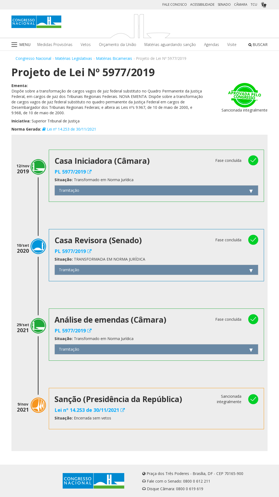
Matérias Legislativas (73, 58)
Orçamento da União (117, 44)
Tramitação (69, 190)
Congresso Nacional (33, 58)
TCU (254, 4)
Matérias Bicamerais (114, 58)
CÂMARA (240, 4)
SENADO (224, 4)
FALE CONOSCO (174, 4)
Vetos (86, 44)
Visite (231, 44)
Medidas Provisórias (54, 44)
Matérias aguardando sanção (170, 44)
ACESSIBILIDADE (202, 4)
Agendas (211, 44)
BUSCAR (258, 44)
